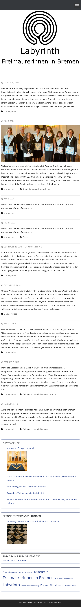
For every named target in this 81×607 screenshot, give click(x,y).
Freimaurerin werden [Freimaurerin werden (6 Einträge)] (64, 578)
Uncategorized (10, 111)
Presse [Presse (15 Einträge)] (44, 585)
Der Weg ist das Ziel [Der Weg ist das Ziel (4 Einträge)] (25, 572)
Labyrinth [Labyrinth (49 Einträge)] (11, 584)
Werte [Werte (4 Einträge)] (74, 586)
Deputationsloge (30, 189)
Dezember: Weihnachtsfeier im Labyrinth (26, 493)
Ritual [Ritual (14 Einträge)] (53, 585)
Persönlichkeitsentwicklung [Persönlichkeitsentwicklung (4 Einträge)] (30, 586)
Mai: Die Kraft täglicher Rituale (21, 448)
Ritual (47, 189)
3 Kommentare (35, 246)
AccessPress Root (55, 602)
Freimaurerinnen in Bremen (35, 394)
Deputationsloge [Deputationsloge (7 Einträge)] (10, 572)
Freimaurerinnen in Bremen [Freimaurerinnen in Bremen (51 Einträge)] (28, 577)
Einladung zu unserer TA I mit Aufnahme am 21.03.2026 (33, 521)
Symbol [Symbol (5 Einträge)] (60, 585)
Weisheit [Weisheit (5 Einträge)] (68, 585)
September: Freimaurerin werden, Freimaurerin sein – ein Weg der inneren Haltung (42, 501)
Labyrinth (53, 394)
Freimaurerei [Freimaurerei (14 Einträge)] (41, 572)
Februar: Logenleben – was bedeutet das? (26, 486)
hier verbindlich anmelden (15, 560)
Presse (41, 189)
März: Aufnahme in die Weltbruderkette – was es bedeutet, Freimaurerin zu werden (42, 478)
